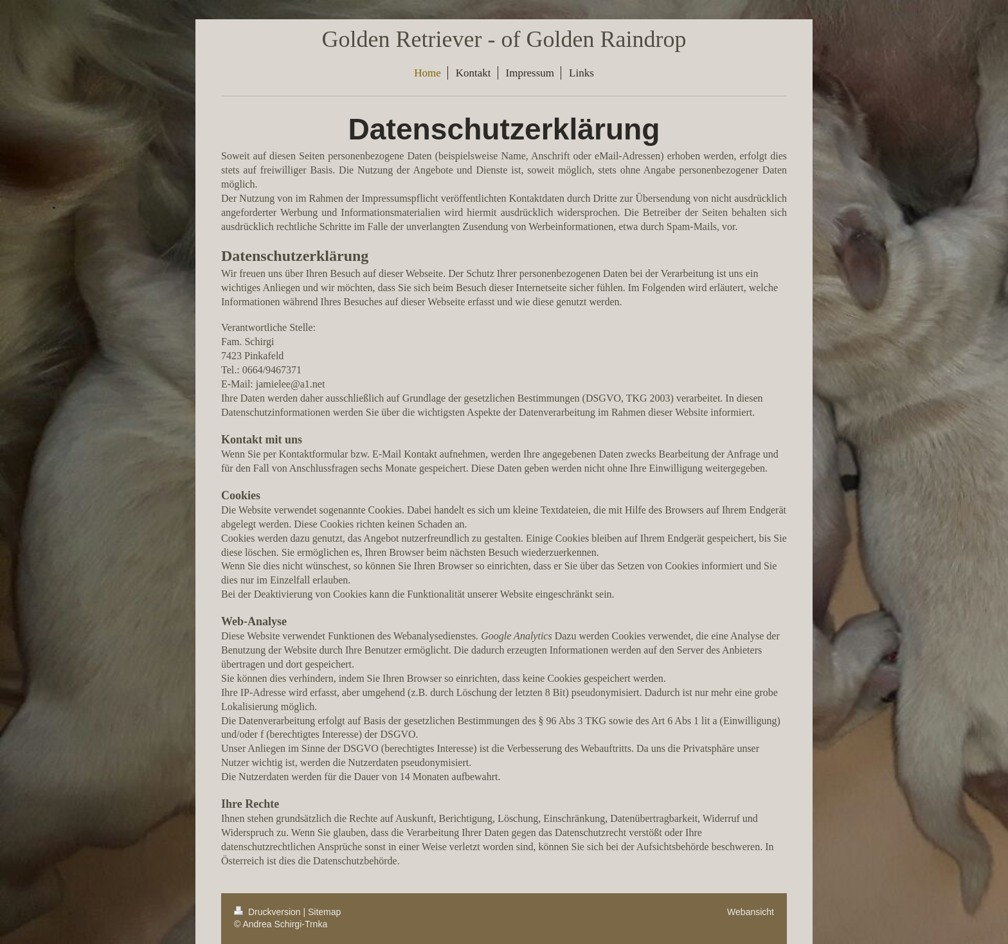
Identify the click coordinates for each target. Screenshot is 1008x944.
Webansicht (750, 912)
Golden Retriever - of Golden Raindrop (504, 39)
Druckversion (268, 912)
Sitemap (324, 912)
